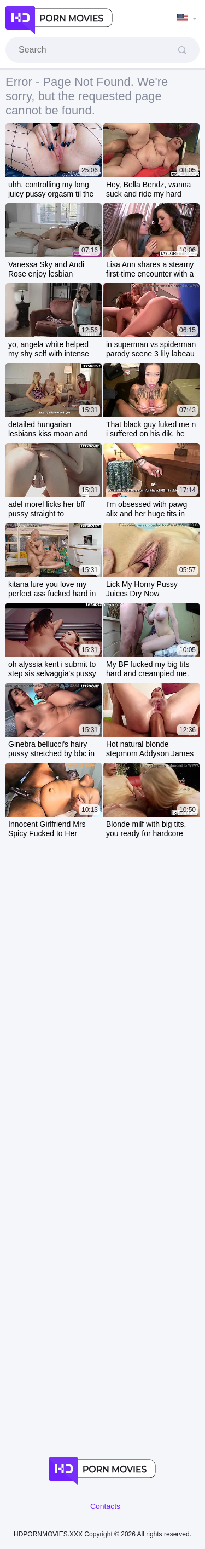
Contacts (105, 1506)
